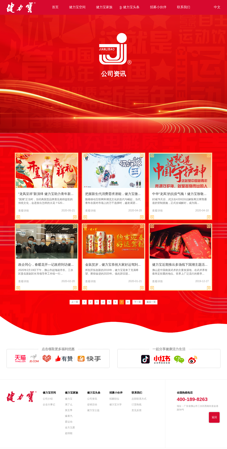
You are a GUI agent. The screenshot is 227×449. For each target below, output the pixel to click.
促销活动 (92, 404)
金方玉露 (70, 427)
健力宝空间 (77, 7)
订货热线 (136, 404)
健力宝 (68, 399)
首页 (55, 7)
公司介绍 (48, 399)
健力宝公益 (93, 410)
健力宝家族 (104, 7)
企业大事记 (49, 404)
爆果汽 (68, 416)
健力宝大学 (115, 404)
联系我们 (183, 7)
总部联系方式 (139, 399)
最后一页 (151, 302)
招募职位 (114, 399)
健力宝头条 (131, 7)
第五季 (68, 410)
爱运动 (68, 422)
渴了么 (68, 404)
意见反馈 (136, 410)
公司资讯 (92, 399)
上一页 (74, 302)
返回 (214, 417)
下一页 (137, 302)
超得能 (68, 433)
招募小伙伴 (158, 7)
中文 (217, 7)
